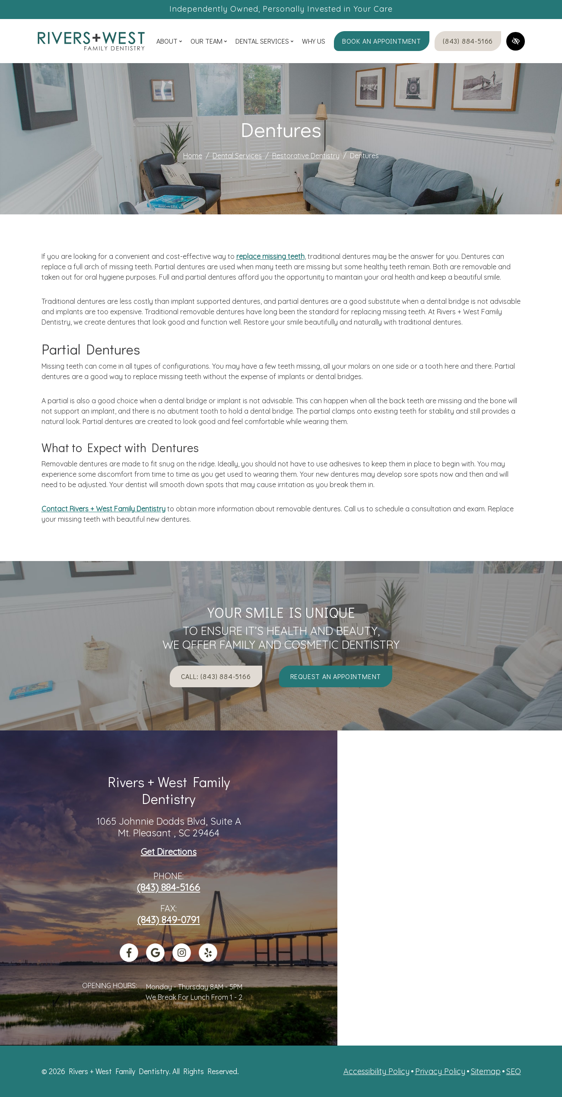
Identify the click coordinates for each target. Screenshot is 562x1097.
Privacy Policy (440, 1071)
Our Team (209, 40)
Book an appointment (381, 40)
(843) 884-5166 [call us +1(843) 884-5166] (468, 40)
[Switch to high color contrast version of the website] (515, 41)
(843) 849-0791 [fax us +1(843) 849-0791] (168, 920)
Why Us (313, 40)
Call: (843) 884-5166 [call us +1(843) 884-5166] (216, 676)
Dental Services (264, 40)
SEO (513, 1071)
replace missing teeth (270, 256)
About (169, 40)
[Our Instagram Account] (182, 959)
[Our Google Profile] (155, 959)
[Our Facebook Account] (129, 959)
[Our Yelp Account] (208, 959)
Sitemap (486, 1071)
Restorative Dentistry (306, 155)
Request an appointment (335, 676)
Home (192, 155)
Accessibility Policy (376, 1071)
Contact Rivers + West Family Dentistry (103, 508)
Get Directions (169, 852)
